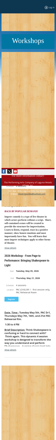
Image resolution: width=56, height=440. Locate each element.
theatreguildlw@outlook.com (31, 193)
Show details (10, 247)
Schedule (10, 285)
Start (12, 271)
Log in (52, 7)
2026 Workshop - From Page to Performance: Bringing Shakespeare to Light (26, 260)
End (12, 278)
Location (10, 289)
